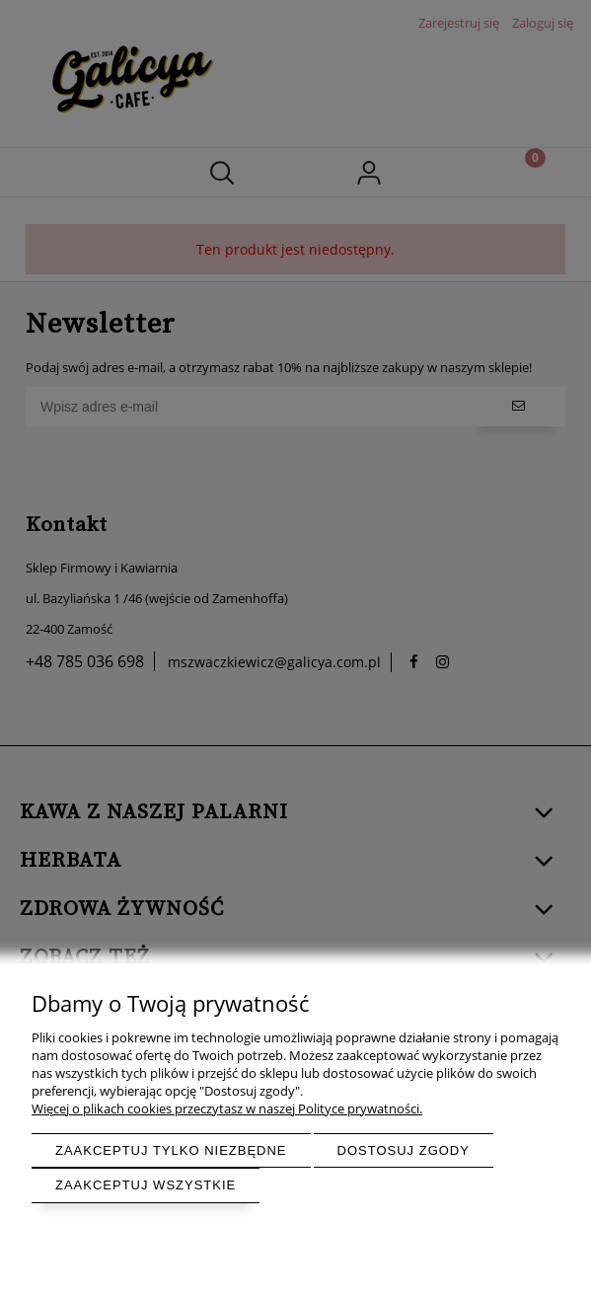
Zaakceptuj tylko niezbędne (171, 1150)
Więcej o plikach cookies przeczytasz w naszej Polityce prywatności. (227, 1108)
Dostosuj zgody (403, 1150)
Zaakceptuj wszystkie (145, 1185)
